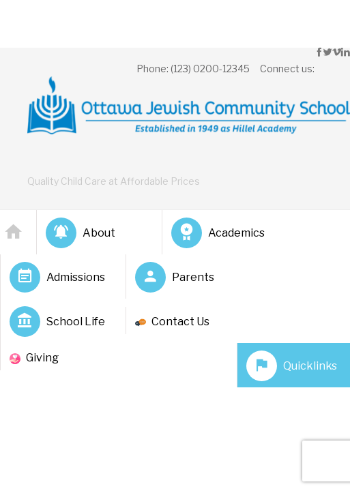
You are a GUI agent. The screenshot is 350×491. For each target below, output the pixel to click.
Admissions (57, 277)
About (80, 233)
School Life (57, 321)
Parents (174, 277)
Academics (218, 233)
